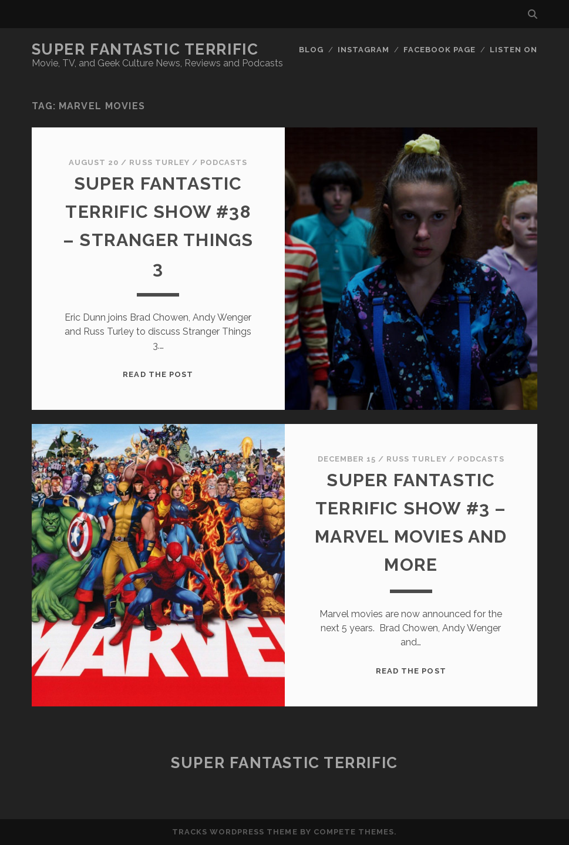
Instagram (363, 49)
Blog (311, 49)
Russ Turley (159, 162)
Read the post (158, 374)
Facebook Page (439, 49)
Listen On (513, 49)
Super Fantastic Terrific (145, 49)
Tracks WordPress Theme (235, 831)
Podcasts (223, 162)
